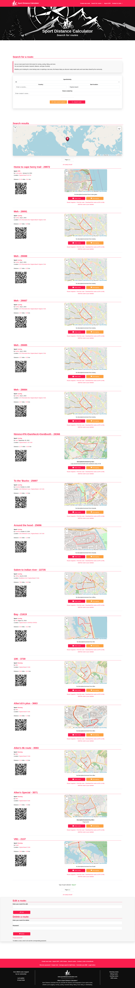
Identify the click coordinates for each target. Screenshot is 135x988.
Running (20, 663)
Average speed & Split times (67, 965)
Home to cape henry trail (27, 167)
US (30, 175)
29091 (24, 211)
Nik (16, 620)
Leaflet (101, 155)
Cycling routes (114, 976)
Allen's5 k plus (22, 703)
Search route (76, 102)
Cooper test (54, 965)
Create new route (85, 3)
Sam (16, 440)
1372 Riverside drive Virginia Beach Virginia (31, 219)
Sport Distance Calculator (25, 3)
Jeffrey (17, 576)
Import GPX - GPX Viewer (60, 961)
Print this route (80, 202)
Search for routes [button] (96, 3)
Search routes (72, 961)
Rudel (17, 845)
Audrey (17, 217)
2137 (23, 839)
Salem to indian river (25, 569)
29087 (24, 300)
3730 (22, 658)
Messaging (95, 198)
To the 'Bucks (21, 480)
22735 (42, 569)
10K (16, 658)
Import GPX (107, 3)
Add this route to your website (86, 204)
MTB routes (114, 978)
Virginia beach (23, 622)
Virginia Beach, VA (24, 442)
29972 (46, 167)
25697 (34, 480)
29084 (24, 389)
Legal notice (91, 965)
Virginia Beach (23, 667)
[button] (67, 139)
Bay (16, 614)
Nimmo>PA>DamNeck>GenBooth (32, 434)
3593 (36, 748)
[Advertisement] (67, 48)
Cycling (20, 215)
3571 (35, 792)
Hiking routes (114, 974)
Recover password (45, 965)
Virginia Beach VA (24, 175)
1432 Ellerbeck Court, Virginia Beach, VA (30, 489)
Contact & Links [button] (117, 3)
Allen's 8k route (22, 748)
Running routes (114, 972)
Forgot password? (17, 937)
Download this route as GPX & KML (95, 202)
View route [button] (77, 198)
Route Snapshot (71, 202)
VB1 (16, 839)
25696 (38, 525)
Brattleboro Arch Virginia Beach (27, 578)
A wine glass (18, 173)
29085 (24, 345)
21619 (23, 614)
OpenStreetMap (112, 155)
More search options (58, 102)
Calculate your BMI (81, 965)
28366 (56, 434)
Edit (22, 912)
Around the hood (23, 525)
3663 (35, 703)
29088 (24, 256)
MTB (19, 171)
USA (44, 219)
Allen (16, 665)
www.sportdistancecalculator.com (67, 976)
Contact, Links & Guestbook (85, 961)
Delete (21, 934)
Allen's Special (22, 792)
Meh (16, 211)
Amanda (17, 487)
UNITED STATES (32, 622)
